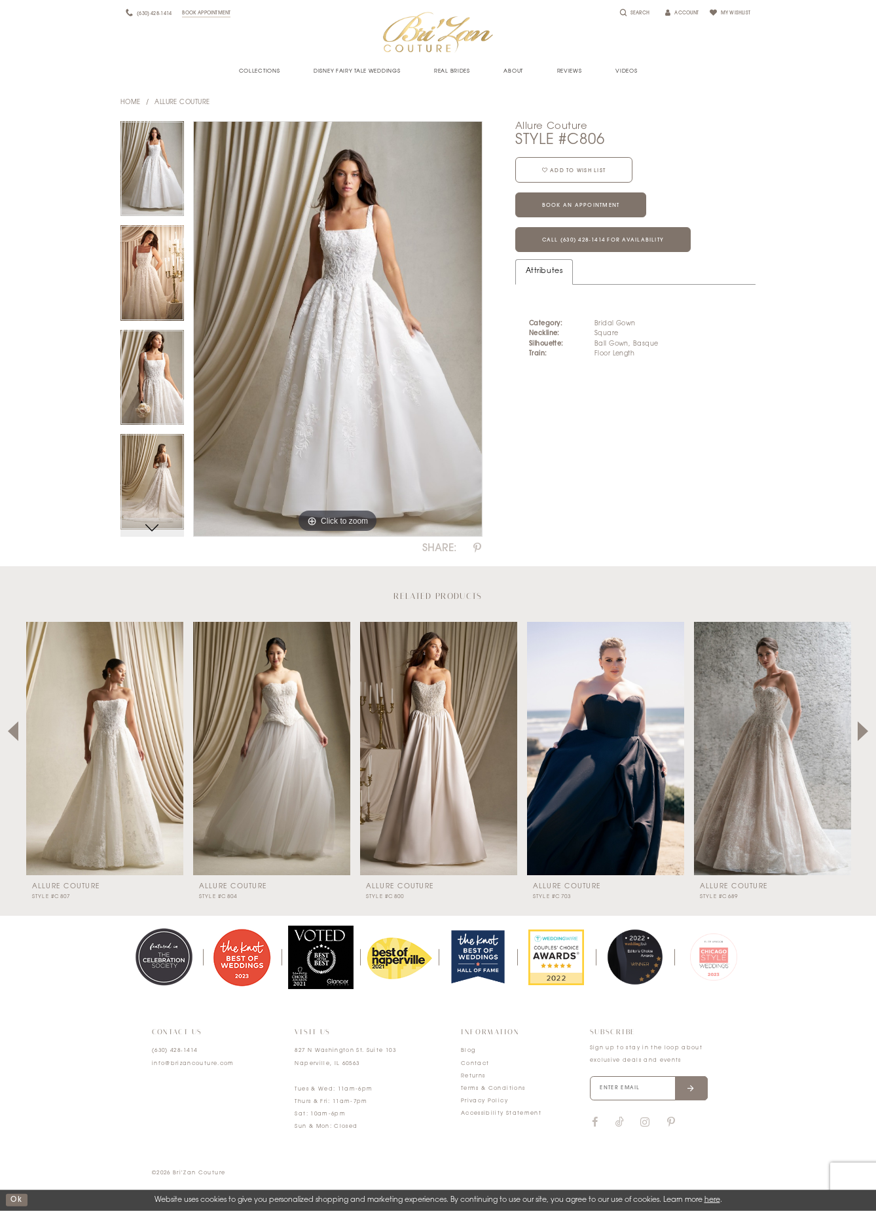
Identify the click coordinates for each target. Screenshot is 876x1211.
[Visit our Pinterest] (671, 1123)
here (712, 1200)
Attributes (544, 271)
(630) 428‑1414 (175, 1050)
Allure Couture (182, 102)
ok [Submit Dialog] (16, 1200)
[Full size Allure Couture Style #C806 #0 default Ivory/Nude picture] (338, 329)
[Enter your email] (649, 1088)
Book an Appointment (581, 205)
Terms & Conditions (493, 1088)
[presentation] (104, 748)
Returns (473, 1076)
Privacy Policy (484, 1101)
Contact (475, 1063)
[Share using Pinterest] (477, 548)
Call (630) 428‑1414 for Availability (603, 240)
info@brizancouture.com (193, 1063)
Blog (468, 1050)
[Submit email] (691, 1088)
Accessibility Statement (501, 1113)
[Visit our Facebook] (595, 1123)
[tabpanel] (152, 173)
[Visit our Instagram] (645, 1123)
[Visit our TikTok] (619, 1123)
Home (130, 102)
